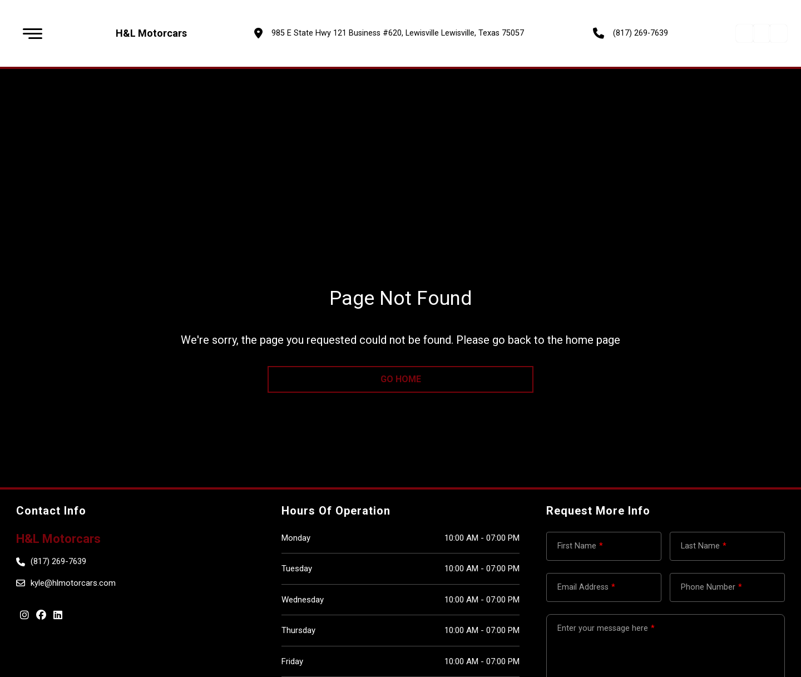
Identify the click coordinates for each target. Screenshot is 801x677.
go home (400, 379)
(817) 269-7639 (640, 33)
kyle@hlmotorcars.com (73, 583)
